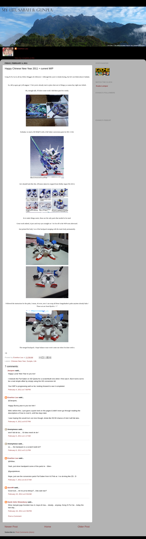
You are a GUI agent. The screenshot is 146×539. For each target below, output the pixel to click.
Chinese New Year (18, 361)
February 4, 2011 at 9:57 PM (19, 422)
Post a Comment (15, 516)
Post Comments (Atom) (25, 532)
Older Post (84, 526)
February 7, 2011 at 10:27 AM (20, 480)
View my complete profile (25, 58)
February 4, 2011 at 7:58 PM (19, 390)
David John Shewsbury (17, 502)
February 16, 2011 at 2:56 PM (20, 511)
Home (47, 526)
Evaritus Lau (22, 49)
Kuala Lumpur (102, 86)
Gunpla (30, 361)
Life (34, 361)
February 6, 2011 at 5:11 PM (19, 450)
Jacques (11, 371)
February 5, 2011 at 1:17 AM (19, 436)
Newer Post (11, 526)
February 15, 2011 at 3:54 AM (20, 494)
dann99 (10, 488)
